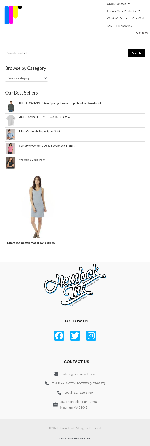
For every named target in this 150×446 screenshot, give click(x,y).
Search (136, 53)
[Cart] (142, 32)
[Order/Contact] (119, 3)
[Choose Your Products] (124, 10)
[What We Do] (117, 18)
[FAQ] (109, 25)
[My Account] (124, 25)
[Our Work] (138, 18)
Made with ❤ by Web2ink (75, 438)
